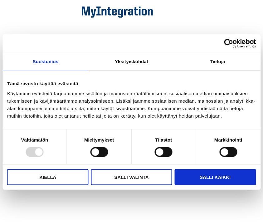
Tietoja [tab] (217, 61)
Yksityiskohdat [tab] (131, 61)
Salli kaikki (215, 177)
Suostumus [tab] (46, 61)
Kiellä (47, 177)
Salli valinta (131, 177)
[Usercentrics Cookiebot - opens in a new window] (228, 43)
